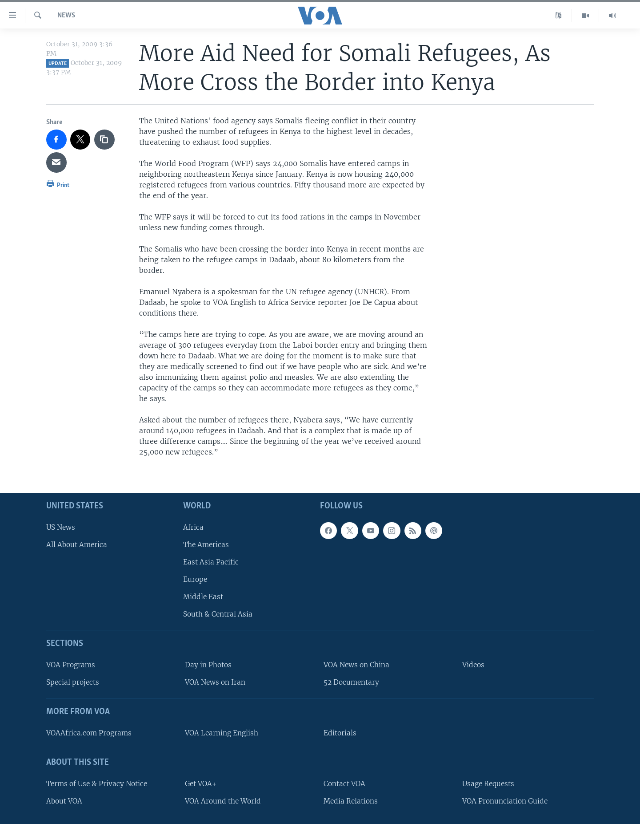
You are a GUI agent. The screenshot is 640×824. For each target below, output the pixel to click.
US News (60, 527)
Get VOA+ (200, 783)
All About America (76, 544)
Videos (473, 665)
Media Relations (351, 800)
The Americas (206, 544)
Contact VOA (344, 783)
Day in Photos (208, 665)
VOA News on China (356, 665)
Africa (193, 527)
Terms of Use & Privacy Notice (96, 783)
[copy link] (104, 140)
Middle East (203, 597)
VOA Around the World (223, 800)
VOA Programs (70, 665)
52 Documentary (351, 682)
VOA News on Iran (215, 682)
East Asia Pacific (211, 562)
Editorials (340, 733)
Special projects (72, 682)
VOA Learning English (221, 733)
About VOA (64, 800)
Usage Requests (488, 783)
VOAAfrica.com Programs (89, 733)
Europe (195, 579)
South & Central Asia (217, 614)
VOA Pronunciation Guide (505, 800)
